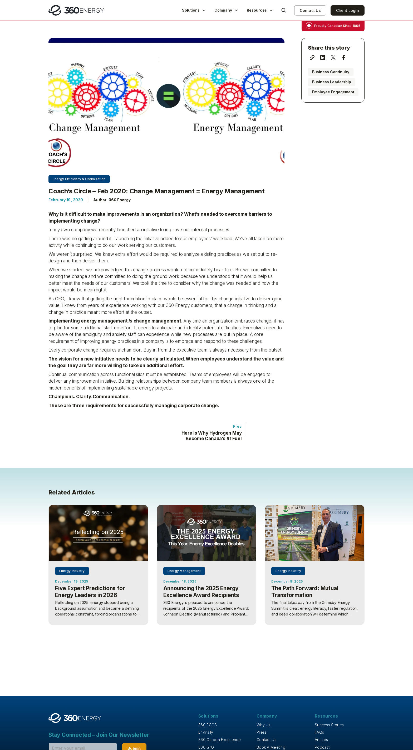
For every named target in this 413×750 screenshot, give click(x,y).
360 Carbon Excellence (219, 739)
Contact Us (310, 10)
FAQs (319, 732)
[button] (194, 10)
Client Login (347, 10)
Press (262, 732)
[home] (76, 10)
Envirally (205, 732)
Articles (321, 739)
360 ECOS (207, 725)
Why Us (264, 725)
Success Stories (329, 725)
